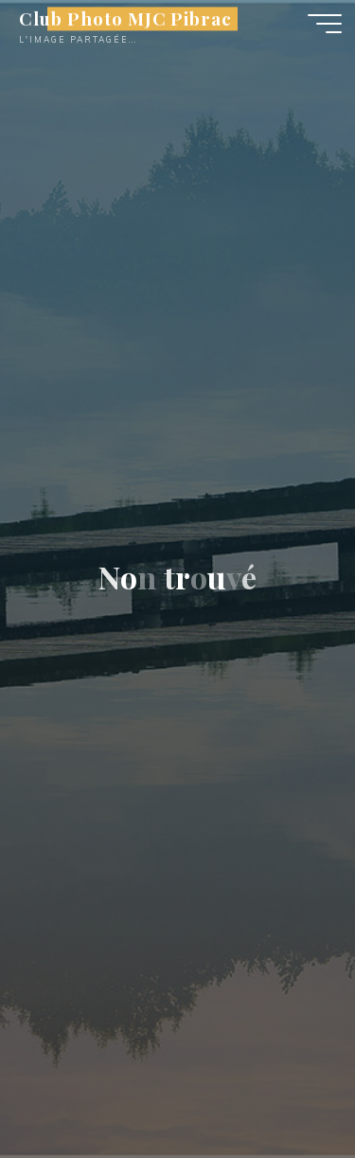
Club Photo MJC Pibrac (125, 18)
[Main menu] (325, 23)
